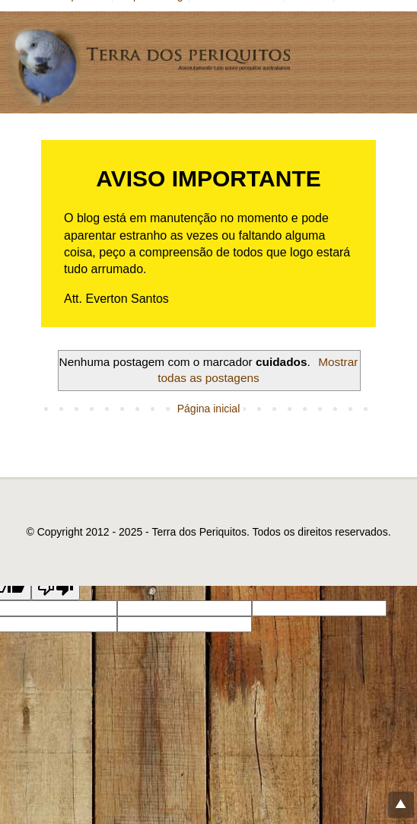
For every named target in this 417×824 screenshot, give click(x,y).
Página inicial (208, 408)
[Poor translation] (55, 587)
